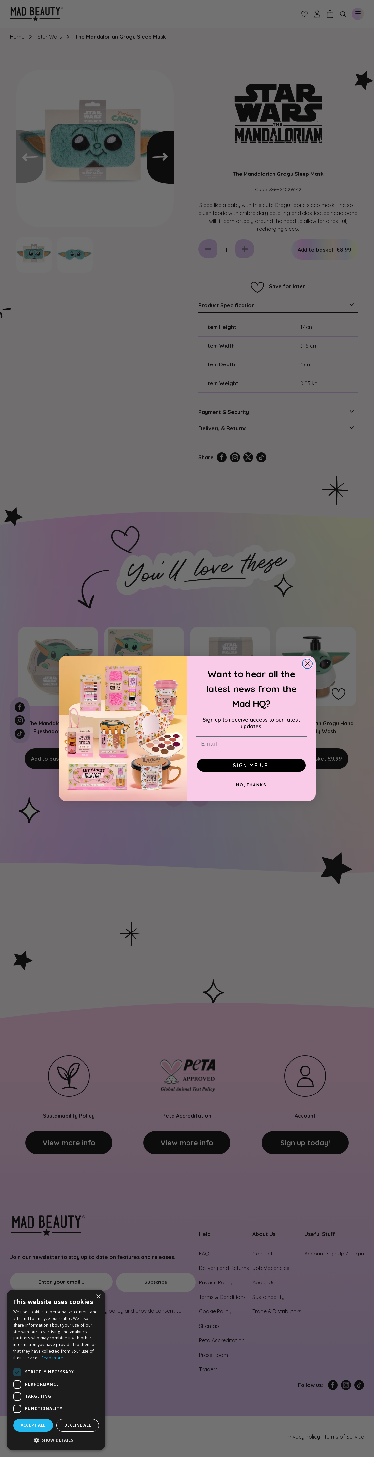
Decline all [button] (77, 1425)
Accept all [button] (33, 1425)
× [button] (98, 1296)
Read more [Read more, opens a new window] (52, 1358)
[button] (56, 1440)
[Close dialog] (307, 664)
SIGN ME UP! (251, 765)
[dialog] (56, 1370)
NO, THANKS (251, 784)
